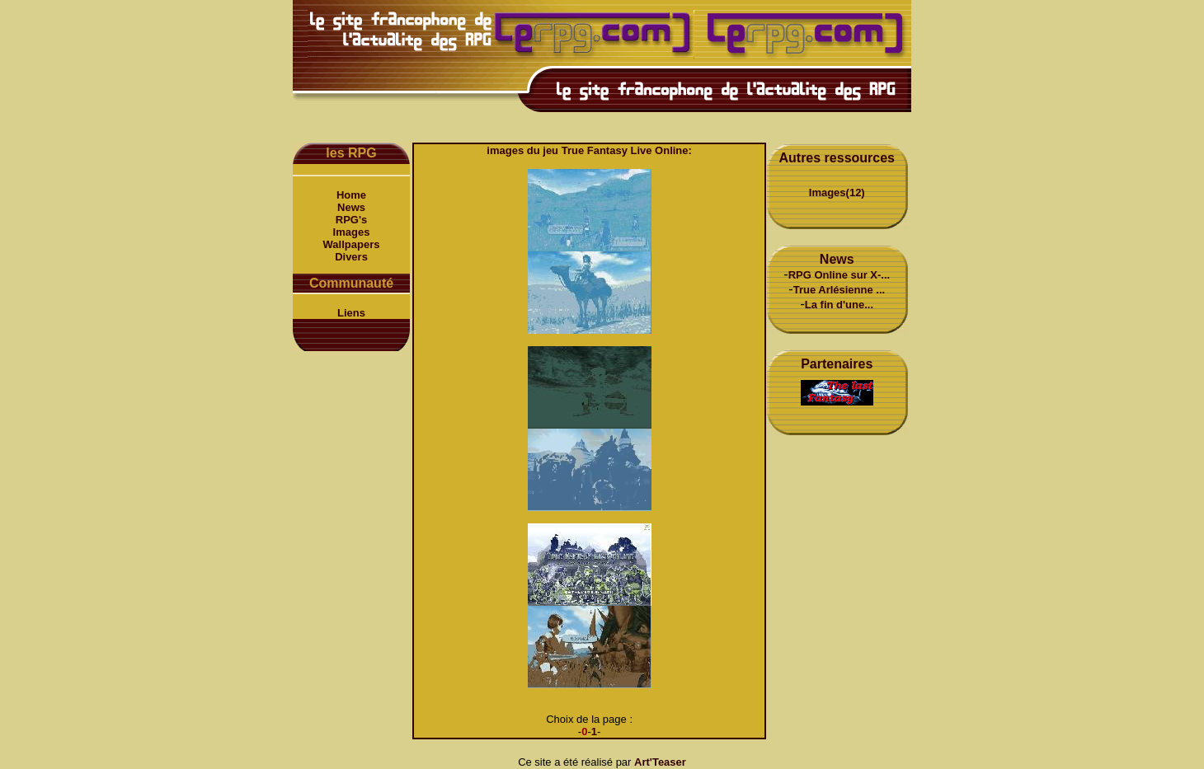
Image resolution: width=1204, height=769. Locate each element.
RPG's (352, 219)
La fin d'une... (839, 304)
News (351, 207)
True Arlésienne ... (839, 290)
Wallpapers (351, 244)
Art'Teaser (660, 762)
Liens (351, 313)
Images (351, 232)
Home (351, 195)
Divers (351, 257)
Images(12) (837, 192)
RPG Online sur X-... (839, 275)
